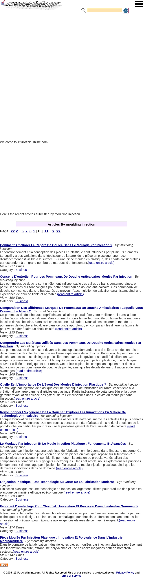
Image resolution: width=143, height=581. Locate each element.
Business (21, 269)
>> (58, 231)
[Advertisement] (71, 47)
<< (13, 231)
